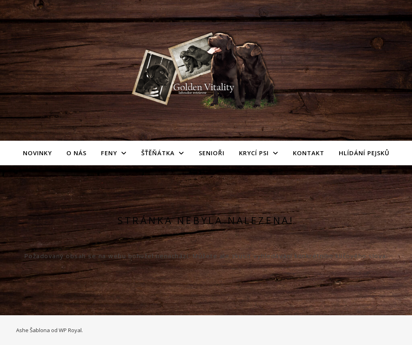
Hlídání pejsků (364, 153)
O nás (76, 153)
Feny (109, 153)
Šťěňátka (158, 153)
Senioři (212, 153)
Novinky (37, 153)
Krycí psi (254, 153)
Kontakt (308, 153)
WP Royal (70, 330)
